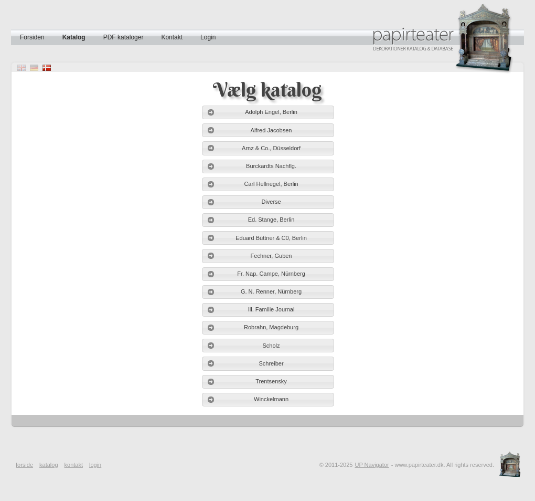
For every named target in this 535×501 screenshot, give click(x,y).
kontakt (74, 465)
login (95, 465)
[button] (268, 112)
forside (24, 465)
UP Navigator (372, 465)
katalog (48, 465)
